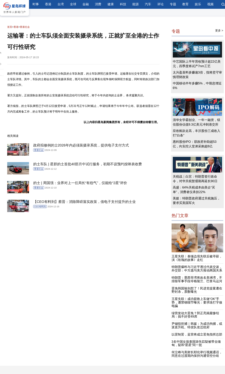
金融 (85, 4)
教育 (185, 4)
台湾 (60, 4)
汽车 (148, 4)
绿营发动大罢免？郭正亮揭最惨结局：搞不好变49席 (195, 314)
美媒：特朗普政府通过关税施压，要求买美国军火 (196, 201)
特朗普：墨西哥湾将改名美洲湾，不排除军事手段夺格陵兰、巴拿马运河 (197, 279)
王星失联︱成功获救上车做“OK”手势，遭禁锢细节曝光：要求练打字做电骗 (197, 302)
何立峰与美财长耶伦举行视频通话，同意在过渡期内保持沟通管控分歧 (197, 353)
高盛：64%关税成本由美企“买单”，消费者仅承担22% (194, 190)
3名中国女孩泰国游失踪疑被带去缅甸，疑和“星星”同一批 (196, 343)
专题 (173, 4)
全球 (73, 4)
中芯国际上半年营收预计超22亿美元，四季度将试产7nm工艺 (197, 64)
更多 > (219, 30)
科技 (123, 4)
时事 (36, 4)
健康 (110, 4)
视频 (210, 4)
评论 (160, 4)
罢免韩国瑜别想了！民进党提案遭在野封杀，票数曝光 (197, 290)
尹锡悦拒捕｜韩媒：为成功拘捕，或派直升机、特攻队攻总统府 (197, 325)
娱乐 (198, 4)
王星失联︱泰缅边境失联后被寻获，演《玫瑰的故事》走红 (197, 258)
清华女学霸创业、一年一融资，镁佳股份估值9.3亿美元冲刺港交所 (196, 122)
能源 (135, 4)
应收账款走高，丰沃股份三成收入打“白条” (196, 133)
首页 (9, 26)
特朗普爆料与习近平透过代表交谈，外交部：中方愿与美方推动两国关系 (197, 268)
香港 (48, 4)
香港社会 (25, 26)
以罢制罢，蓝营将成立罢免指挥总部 (197, 334)
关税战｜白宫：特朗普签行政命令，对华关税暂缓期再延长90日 (195, 179)
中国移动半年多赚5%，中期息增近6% (197, 86)
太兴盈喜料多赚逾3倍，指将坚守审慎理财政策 (197, 75)
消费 (98, 4)
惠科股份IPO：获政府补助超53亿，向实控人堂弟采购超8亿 (195, 144)
